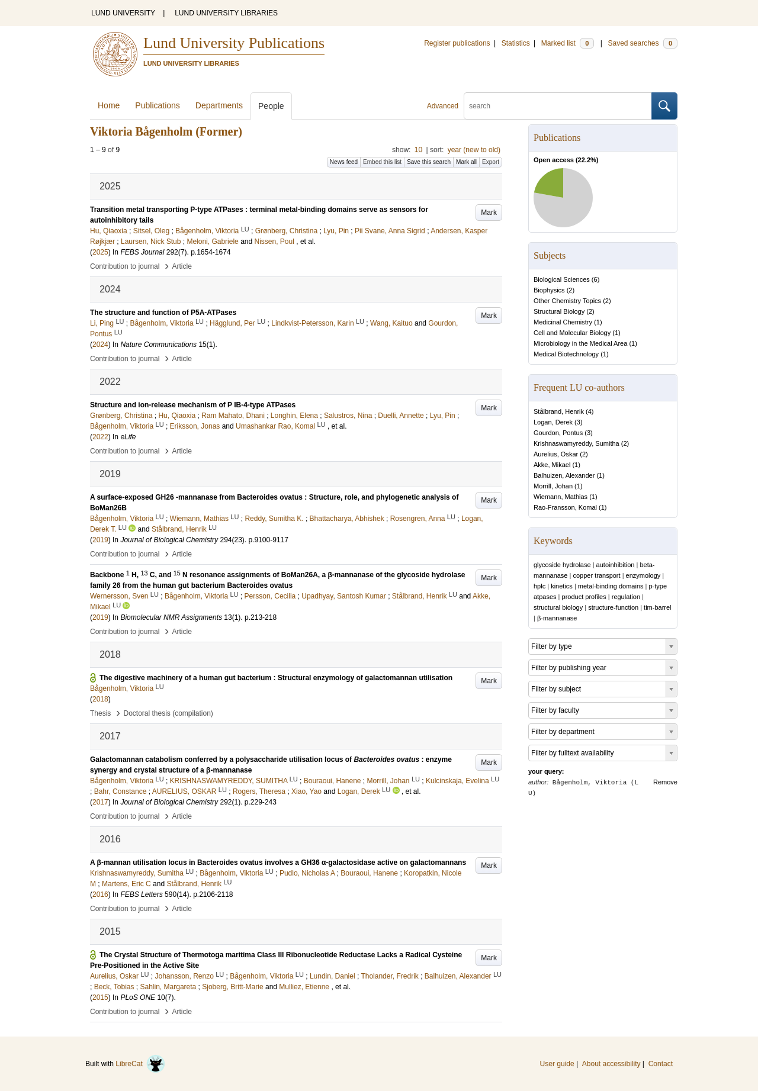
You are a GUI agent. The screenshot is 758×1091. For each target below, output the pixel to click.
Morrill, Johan (553, 486)
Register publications (457, 43)
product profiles (584, 596)
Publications (157, 105)
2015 (100, 997)
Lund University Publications (234, 43)
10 (418, 150)
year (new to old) (474, 150)
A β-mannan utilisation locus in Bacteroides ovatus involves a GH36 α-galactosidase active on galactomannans (278, 862)
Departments (219, 105)
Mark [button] (489, 212)
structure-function (613, 607)
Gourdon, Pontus (558, 432)
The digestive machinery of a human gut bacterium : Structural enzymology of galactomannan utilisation (275, 678)
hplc (539, 586)
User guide (557, 1064)
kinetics (562, 586)
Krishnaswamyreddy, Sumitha (576, 443)
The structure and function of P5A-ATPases (163, 312)
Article (182, 266)
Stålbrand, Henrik (559, 411)
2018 (100, 699)
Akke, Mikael (552, 464)
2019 (100, 540)
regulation (626, 596)
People (271, 106)
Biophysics (549, 290)
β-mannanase (557, 618)
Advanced (442, 106)
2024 (100, 344)
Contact (660, 1064)
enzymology (643, 575)
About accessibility (611, 1064)
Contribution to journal (124, 266)
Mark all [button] (466, 162)
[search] (558, 106)
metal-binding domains (611, 586)
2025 (100, 252)
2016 (100, 894)
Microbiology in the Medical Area (580, 343)
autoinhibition (615, 564)
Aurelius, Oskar (556, 454)
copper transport (596, 575)
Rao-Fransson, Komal (565, 507)
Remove (665, 782)
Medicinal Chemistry (563, 322)
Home (109, 105)
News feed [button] (344, 162)
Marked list (567, 43)
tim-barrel (657, 607)
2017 (100, 802)
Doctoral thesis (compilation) (168, 713)
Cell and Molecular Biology (572, 332)
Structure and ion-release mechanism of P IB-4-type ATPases (193, 405)
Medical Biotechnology (566, 354)
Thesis (100, 713)
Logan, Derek (553, 422)
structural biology (558, 607)
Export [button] (490, 162)
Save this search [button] (429, 162)
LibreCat (140, 1063)
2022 (100, 437)
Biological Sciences (562, 279)
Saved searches (642, 43)
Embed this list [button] (382, 162)
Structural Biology (559, 311)
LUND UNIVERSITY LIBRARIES (226, 13)
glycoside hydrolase (562, 564)
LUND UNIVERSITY (123, 13)
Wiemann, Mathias (560, 496)
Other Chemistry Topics (567, 300)
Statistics (516, 43)
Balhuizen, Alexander (564, 475)
